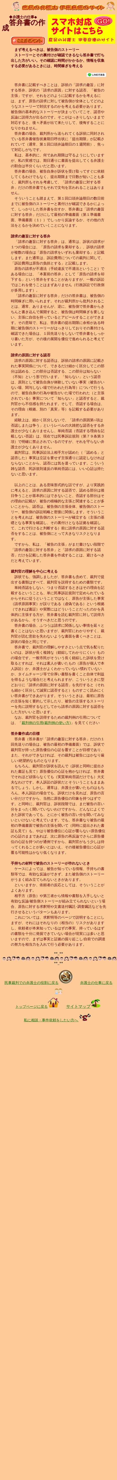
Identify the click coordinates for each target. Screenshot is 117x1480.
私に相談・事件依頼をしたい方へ (58, 1020)
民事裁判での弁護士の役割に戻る (38, 983)
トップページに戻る (37, 1007)
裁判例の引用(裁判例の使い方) (46, 723)
